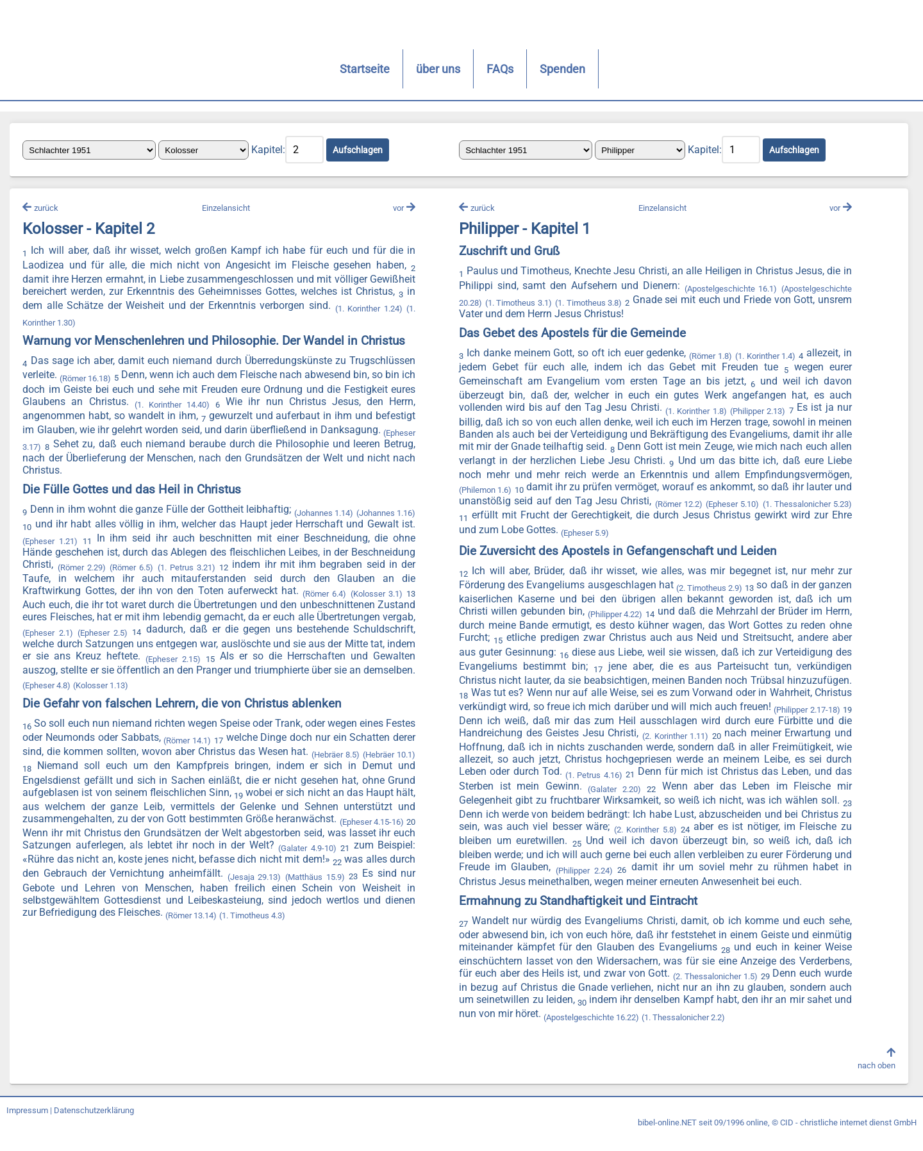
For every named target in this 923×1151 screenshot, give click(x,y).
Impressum (27, 1127)
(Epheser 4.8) (104, 684)
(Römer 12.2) (824, 507)
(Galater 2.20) (737, 792)
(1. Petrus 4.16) (722, 778)
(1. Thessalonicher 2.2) (702, 1032)
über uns (259, 69)
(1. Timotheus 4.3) (308, 916)
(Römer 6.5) (134, 566)
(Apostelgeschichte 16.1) (727, 291)
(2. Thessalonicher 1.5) (712, 992)
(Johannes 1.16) (385, 512)
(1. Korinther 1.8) (693, 413)
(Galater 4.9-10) (386, 847)
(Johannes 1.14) (323, 512)
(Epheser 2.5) (150, 631)
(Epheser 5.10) (484, 521)
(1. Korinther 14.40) (193, 405)
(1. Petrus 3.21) (188, 566)
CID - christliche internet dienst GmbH (848, 1139)
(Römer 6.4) (325, 593)
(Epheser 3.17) (52, 446)
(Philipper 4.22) (635, 617)
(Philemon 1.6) (599, 493)
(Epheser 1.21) (53, 540)
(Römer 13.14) (246, 916)
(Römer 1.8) (707, 359)
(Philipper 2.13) (754, 413)
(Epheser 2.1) (91, 631)
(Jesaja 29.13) (347, 876)
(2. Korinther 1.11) (802, 739)
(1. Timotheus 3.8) (586, 306)
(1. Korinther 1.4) (762, 359)
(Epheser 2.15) (237, 658)
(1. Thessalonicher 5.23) (558, 521)
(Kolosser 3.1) (377, 593)
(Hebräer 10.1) (70, 768)
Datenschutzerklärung (94, 1127)
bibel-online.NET (667, 1139)
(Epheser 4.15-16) (58, 833)
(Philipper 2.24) (762, 873)
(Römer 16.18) (89, 379)
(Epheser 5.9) (720, 535)
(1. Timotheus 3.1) (517, 306)
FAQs (320, 69)
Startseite (185, 69)
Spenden (383, 69)
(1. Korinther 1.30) (113, 324)
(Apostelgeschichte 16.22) (610, 1032)
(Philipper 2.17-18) (528, 725)
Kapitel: (271, 151)
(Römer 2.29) (84, 566)
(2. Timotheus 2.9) (725, 591)
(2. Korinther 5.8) (803, 833)
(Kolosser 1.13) (158, 684)
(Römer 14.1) (238, 740)
